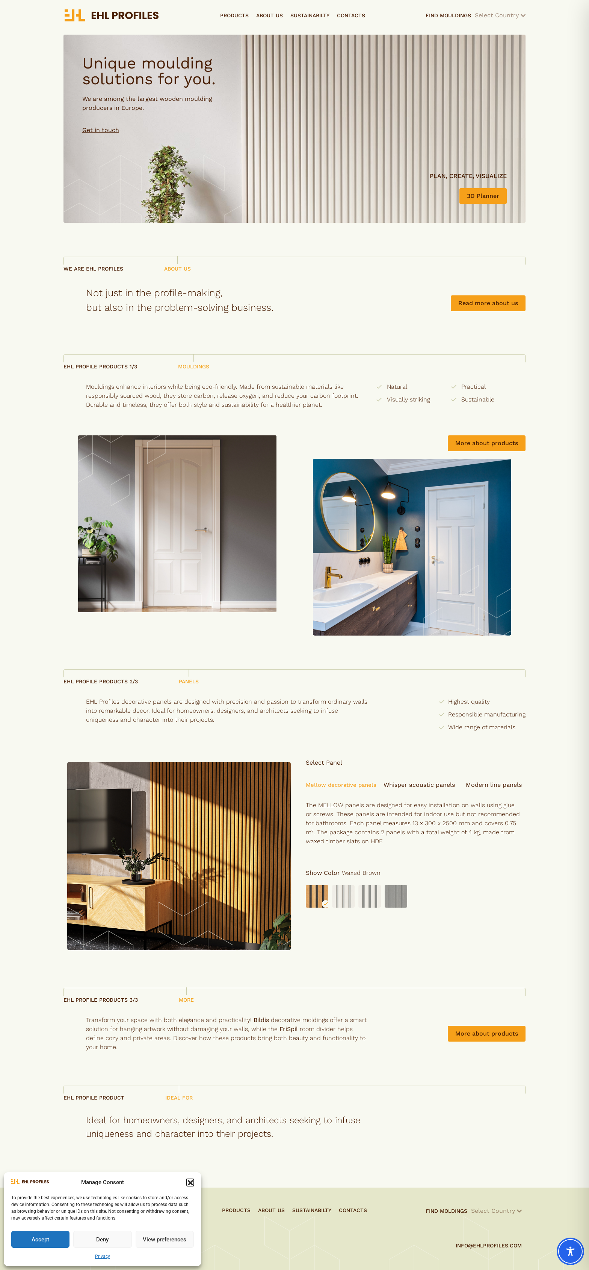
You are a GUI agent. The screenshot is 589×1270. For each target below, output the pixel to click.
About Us (269, 15)
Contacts (351, 15)
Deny (102, 1239)
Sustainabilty (309, 15)
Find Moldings (474, 1210)
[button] (190, 1182)
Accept (40, 1239)
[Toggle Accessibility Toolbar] (570, 1251)
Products (234, 15)
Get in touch (100, 130)
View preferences (164, 1239)
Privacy (102, 1256)
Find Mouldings (476, 15)
